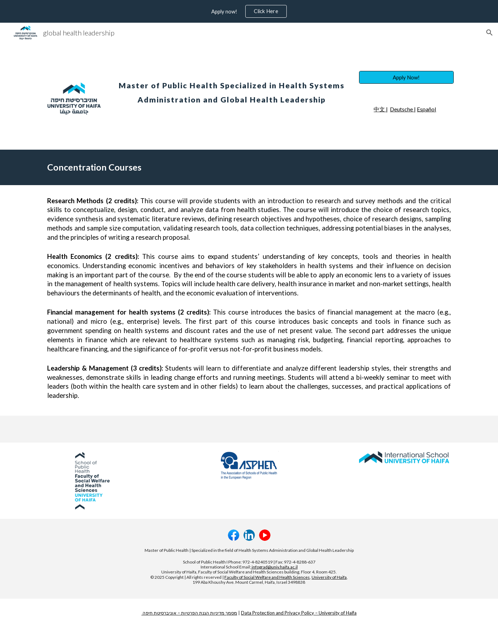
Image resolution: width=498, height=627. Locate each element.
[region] (249, 11)
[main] (231, 88)
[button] (489, 32)
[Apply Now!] (406, 77)
